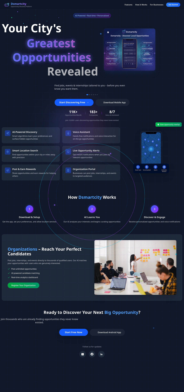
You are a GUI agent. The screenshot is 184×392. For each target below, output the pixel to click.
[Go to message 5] (95, 94)
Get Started (173, 5)
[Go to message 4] (93, 94)
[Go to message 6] (97, 94)
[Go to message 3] (91, 94)
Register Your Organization (23, 285)
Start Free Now (73, 332)
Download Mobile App (112, 102)
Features (128, 4)
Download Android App (107, 332)
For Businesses (156, 4)
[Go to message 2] (89, 94)
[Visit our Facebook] (92, 354)
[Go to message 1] (87, 94)
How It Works (141, 4)
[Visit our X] (82, 354)
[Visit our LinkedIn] (101, 354)
